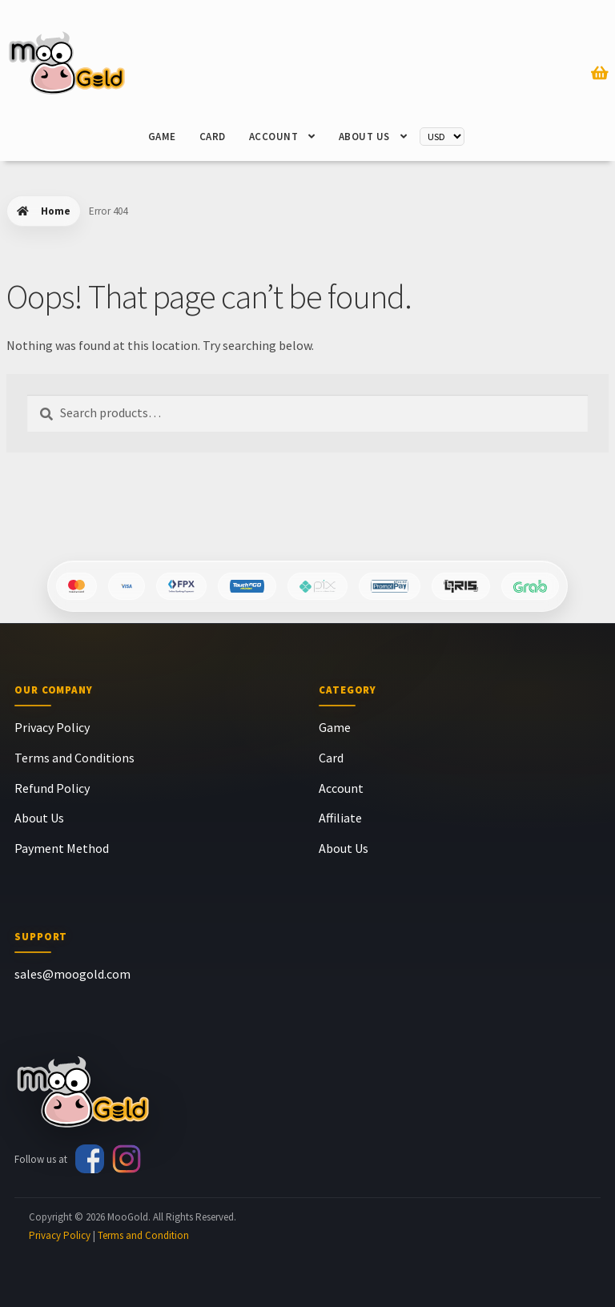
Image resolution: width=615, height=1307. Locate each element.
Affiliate (340, 818)
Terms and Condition (143, 1235)
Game (162, 136)
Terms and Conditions (74, 758)
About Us (364, 136)
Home (55, 211)
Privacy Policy (52, 727)
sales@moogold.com (72, 974)
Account (274, 136)
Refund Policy (52, 788)
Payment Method (61, 848)
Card (212, 136)
